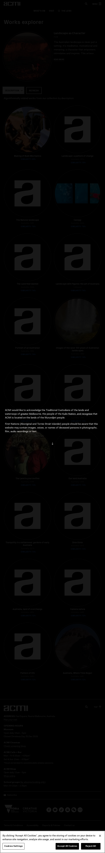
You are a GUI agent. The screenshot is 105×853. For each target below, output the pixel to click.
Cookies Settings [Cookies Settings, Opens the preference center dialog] (13, 846)
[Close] (100, 835)
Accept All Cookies (67, 846)
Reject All (91, 846)
